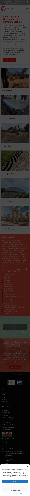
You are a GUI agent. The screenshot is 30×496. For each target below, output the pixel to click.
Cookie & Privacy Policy (18, 493)
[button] (27, 466)
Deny (15, 486)
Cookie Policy (9, 493)
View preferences (15, 490)
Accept (15, 481)
